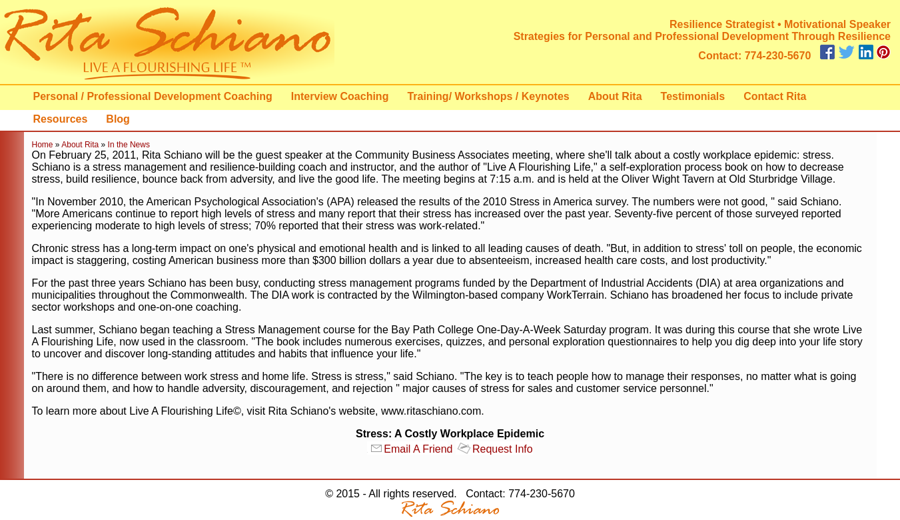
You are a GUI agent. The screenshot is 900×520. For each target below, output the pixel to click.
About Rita (615, 96)
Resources (60, 119)
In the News (129, 144)
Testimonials (693, 96)
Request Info (502, 449)
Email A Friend (418, 449)
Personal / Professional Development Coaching (152, 96)
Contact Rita (774, 96)
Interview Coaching (340, 96)
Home (42, 144)
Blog (118, 119)
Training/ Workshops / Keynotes (488, 96)
